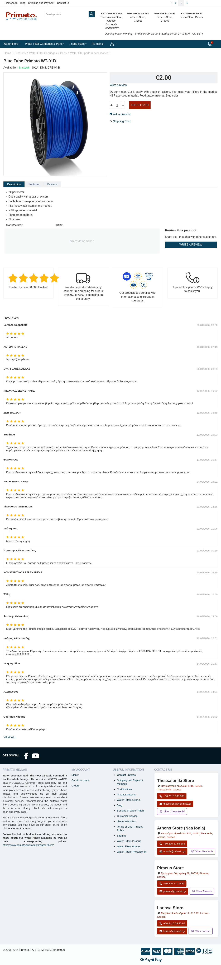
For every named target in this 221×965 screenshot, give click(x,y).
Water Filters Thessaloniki (132, 851)
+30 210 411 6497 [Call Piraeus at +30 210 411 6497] (171, 883)
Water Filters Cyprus (128, 799)
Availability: (10, 67)
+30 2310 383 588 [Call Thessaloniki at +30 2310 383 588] (171, 796)
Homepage (11, 2)
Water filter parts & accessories (89, 53)
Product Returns (126, 794)
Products (20, 53)
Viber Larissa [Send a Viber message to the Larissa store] (200, 931)
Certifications (124, 789)
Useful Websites (126, 821)
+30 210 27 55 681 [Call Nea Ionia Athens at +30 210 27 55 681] (172, 843)
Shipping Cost (121, 121)
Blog (22, 2)
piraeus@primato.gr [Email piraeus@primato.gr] (172, 891)
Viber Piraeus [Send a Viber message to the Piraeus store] (202, 891)
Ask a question (120, 114)
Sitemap (121, 835)
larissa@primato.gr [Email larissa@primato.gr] (172, 931)
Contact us (63, 2)
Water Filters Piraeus (129, 840)
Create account (80, 780)
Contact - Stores (126, 774)
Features (33, 184)
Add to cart (140, 105)
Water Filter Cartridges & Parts (48, 53)
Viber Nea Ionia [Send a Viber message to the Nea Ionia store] (202, 851)
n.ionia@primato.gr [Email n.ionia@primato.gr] (172, 851)
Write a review (118, 85)
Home (7, 53)
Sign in (75, 774)
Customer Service (127, 815)
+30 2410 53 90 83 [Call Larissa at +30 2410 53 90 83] (172, 923)
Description (14, 184)
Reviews (52, 184)
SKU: (35, 67)
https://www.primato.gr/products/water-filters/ (28, 844)
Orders (75, 785)
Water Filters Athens (128, 846)
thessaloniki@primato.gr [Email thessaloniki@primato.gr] (175, 803)
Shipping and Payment (41, 2)
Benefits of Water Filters (131, 810)
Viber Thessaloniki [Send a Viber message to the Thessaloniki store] (172, 811)
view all (9, 737)
